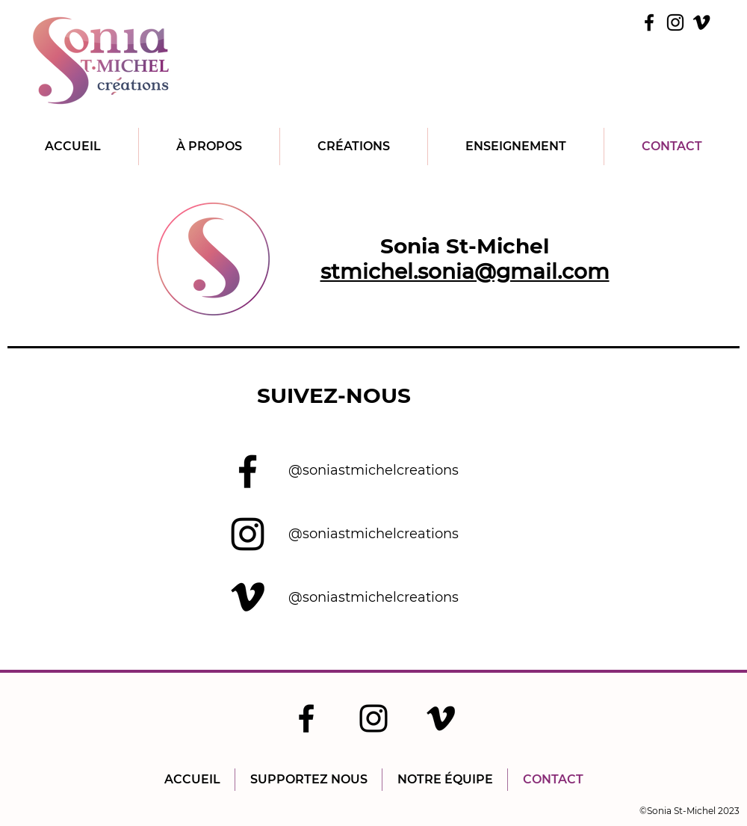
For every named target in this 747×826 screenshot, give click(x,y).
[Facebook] (649, 22)
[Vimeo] (701, 22)
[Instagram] (675, 22)
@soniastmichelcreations (373, 470)
